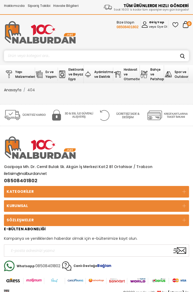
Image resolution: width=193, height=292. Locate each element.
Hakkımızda (14, 5)
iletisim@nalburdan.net (25, 173)
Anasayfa (12, 90)
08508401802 (20, 180)
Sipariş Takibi (39, 5)
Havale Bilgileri (65, 5)
